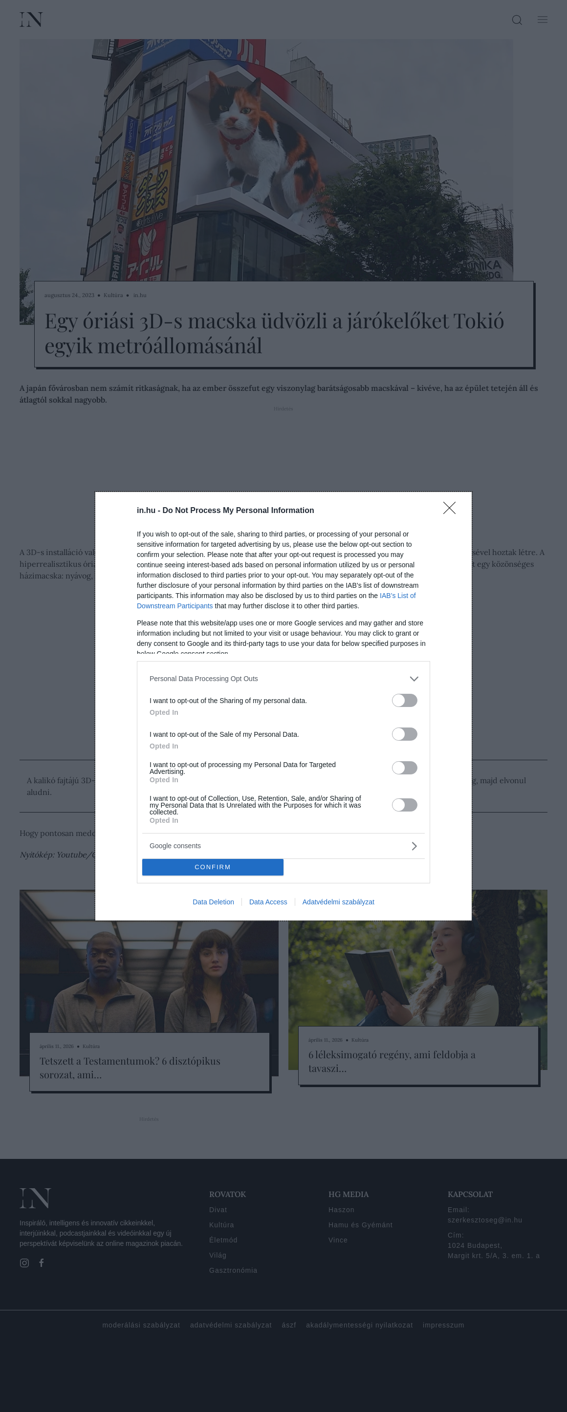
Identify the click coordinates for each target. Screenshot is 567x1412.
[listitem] (283, 679)
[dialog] (283, 706)
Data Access (268, 902)
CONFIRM (213, 867)
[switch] (404, 700)
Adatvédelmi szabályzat (338, 902)
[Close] (452, 511)
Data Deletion (213, 902)
